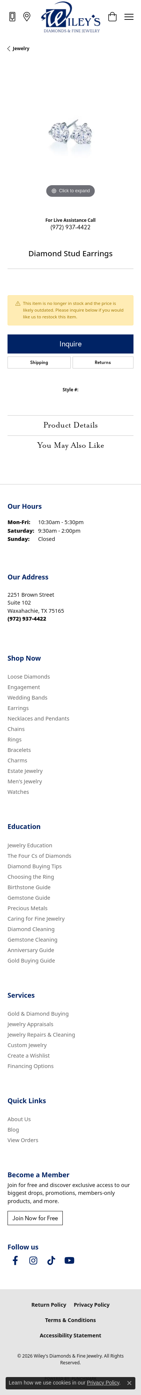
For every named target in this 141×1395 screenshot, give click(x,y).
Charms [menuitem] (17, 760)
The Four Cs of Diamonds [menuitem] (39, 855)
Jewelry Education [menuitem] (30, 845)
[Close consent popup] (129, 1383)
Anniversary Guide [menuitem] (31, 950)
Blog (13, 1129)
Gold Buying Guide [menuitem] (31, 960)
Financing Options (31, 1066)
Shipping (39, 362)
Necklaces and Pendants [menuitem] (38, 718)
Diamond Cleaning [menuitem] (31, 929)
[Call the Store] (27, 618)
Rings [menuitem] (14, 739)
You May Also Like (70, 445)
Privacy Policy (91, 1304)
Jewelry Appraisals (30, 1024)
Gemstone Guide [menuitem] (29, 897)
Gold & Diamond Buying (38, 1013)
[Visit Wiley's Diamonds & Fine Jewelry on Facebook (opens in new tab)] (15, 1260)
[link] (13, 16)
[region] (70, 137)
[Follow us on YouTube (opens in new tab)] (69, 1260)
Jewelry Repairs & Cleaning (41, 1034)
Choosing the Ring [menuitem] (31, 876)
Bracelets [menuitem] (19, 749)
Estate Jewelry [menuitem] (25, 770)
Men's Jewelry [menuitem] (25, 781)
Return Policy (48, 1304)
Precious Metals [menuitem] (27, 908)
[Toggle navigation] (129, 17)
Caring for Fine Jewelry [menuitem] (36, 918)
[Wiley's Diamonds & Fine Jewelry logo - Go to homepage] (70, 17)
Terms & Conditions (70, 1320)
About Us (19, 1119)
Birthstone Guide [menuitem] (29, 887)
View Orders (23, 1140)
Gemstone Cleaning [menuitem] (33, 939)
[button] (112, 16)
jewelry (21, 48)
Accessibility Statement (71, 1335)
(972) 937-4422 (70, 227)
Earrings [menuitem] (18, 708)
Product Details (70, 425)
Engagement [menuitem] (24, 687)
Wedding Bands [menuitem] (27, 697)
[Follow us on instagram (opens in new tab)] (33, 1260)
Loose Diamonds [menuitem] (29, 676)
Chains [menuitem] (16, 728)
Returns (103, 362)
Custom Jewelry (27, 1045)
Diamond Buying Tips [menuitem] (35, 866)
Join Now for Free (35, 1218)
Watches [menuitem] (18, 791)
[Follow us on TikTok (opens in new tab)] (51, 1260)
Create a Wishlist (29, 1055)
